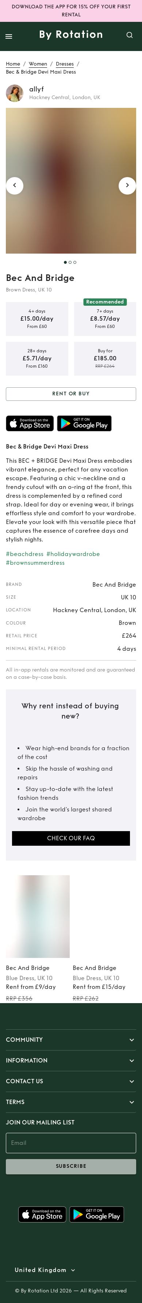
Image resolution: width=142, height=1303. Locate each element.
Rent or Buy (71, 394)
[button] (71, 1040)
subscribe (71, 1166)
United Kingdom (40, 1270)
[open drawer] (8, 36)
